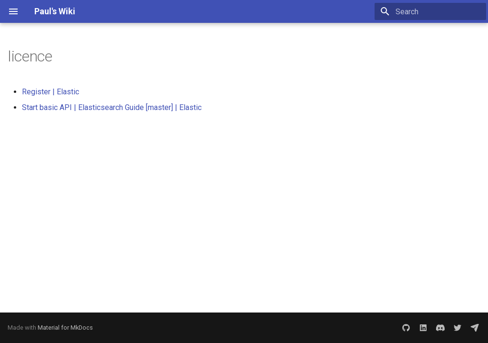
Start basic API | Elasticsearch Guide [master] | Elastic (112, 107)
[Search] (430, 11)
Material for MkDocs (65, 327)
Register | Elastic (50, 91)
